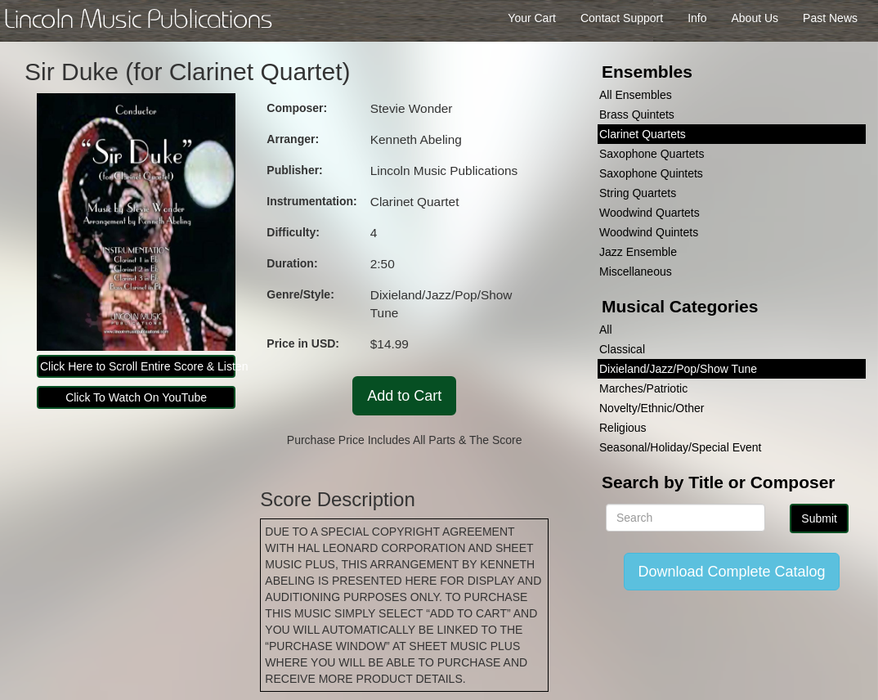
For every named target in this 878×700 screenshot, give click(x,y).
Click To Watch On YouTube (136, 397)
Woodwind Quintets (648, 232)
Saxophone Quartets (651, 153)
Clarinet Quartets (642, 134)
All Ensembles (635, 94)
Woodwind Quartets (649, 212)
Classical (622, 349)
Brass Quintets (636, 114)
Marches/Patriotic (643, 388)
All (605, 329)
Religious (623, 427)
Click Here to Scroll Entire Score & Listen (137, 366)
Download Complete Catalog (731, 571)
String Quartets (637, 193)
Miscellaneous (635, 271)
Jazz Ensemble (638, 251)
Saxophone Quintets (651, 173)
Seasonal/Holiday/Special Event (680, 447)
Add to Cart (404, 396)
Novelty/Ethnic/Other (651, 408)
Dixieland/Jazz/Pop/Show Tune (678, 368)
